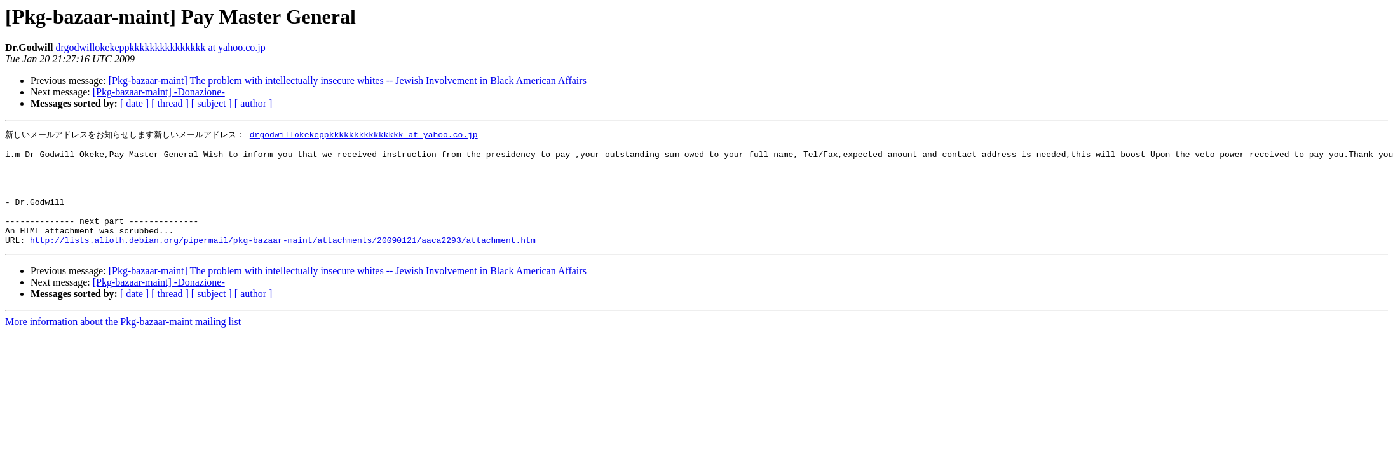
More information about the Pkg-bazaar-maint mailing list (123, 343)
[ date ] (134, 103)
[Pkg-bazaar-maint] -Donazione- (159, 92)
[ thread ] (170, 103)
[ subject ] (211, 103)
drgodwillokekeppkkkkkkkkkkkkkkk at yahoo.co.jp (160, 47)
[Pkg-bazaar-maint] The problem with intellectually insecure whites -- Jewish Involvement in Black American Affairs (348, 80)
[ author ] (253, 103)
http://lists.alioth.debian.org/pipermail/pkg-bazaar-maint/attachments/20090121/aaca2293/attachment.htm (283, 261)
